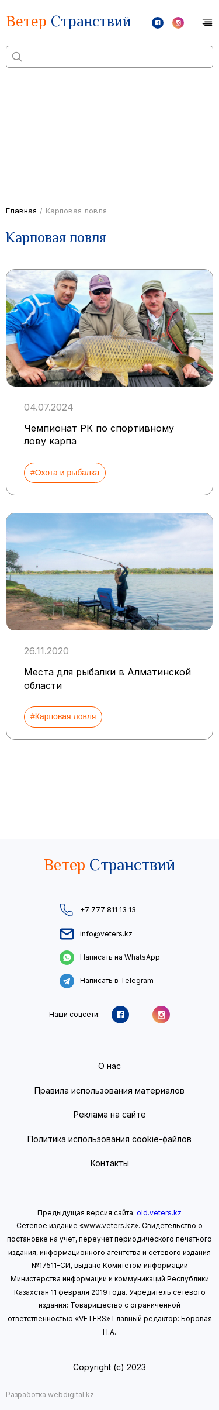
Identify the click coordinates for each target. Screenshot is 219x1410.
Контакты (110, 1163)
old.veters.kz (159, 1212)
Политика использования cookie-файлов (109, 1139)
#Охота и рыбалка (64, 472)
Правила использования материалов (109, 1090)
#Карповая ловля (63, 716)
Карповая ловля (76, 210)
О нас (109, 1066)
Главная (21, 210)
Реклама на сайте (110, 1114)
